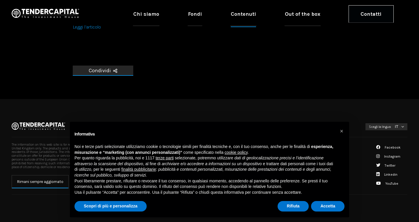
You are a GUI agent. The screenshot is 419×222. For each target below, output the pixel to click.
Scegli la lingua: (380, 127)
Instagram (388, 156)
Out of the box (327, 13)
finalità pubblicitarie (138, 169)
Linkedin (386, 174)
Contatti (379, 13)
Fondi (255, 13)
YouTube (387, 184)
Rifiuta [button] (293, 206)
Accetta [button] (327, 206)
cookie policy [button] (236, 152)
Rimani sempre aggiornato (40, 181)
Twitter (385, 165)
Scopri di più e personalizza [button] (110, 206)
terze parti (165, 158)
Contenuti (286, 13)
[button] (341, 131)
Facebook (388, 147)
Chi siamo (224, 13)
